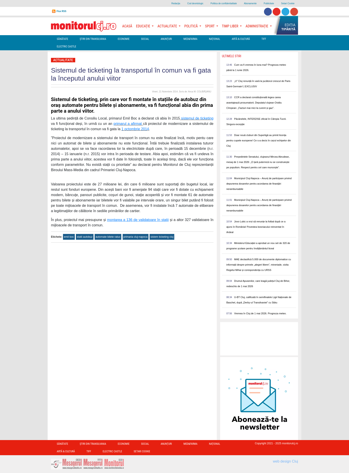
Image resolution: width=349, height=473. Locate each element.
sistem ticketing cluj (161, 236)
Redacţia (175, 3)
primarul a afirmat (128, 124)
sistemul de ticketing (197, 118)
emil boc (69, 236)
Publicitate (269, 3)
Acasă (127, 26)
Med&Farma (190, 39)
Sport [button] (210, 26)
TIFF (264, 39)
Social (145, 39)
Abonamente (250, 3)
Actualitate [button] (167, 26)
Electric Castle (66, 46)
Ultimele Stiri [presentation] (231, 56)
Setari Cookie (287, 3)
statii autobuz (85, 236)
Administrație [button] (257, 26)
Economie (124, 39)
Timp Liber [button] (230, 26)
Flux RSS (61, 11)
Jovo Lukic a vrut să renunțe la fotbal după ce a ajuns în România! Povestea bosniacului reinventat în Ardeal (256, 226)
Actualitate (63, 60)
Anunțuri (166, 39)
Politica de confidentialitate (224, 3)
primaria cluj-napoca (136, 236)
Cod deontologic (195, 3)
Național (214, 39)
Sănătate (62, 39)
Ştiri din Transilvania (93, 39)
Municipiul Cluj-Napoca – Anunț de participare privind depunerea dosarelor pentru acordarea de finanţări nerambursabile (259, 183)
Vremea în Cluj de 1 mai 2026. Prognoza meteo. (260, 313)
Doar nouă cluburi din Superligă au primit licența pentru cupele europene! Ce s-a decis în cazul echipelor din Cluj (258, 140)
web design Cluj (285, 461)
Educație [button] (143, 26)
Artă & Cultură (241, 39)
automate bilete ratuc (107, 236)
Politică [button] (191, 26)
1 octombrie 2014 (135, 129)
